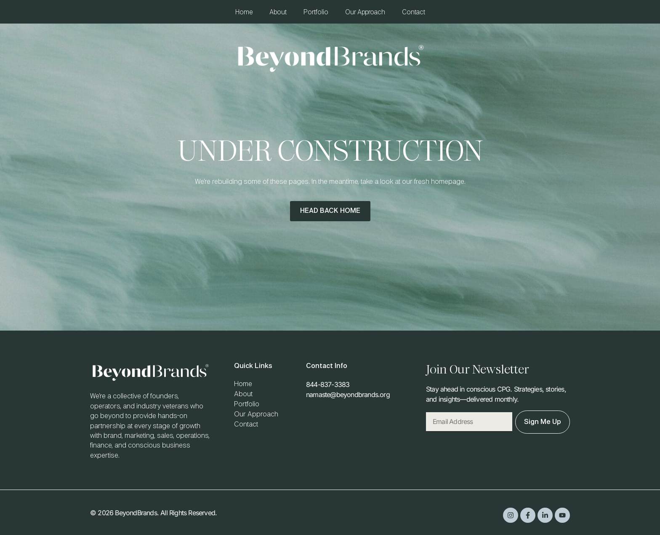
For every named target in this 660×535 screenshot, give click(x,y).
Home (244, 12)
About (278, 12)
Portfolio (315, 12)
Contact (413, 12)
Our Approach (365, 12)
